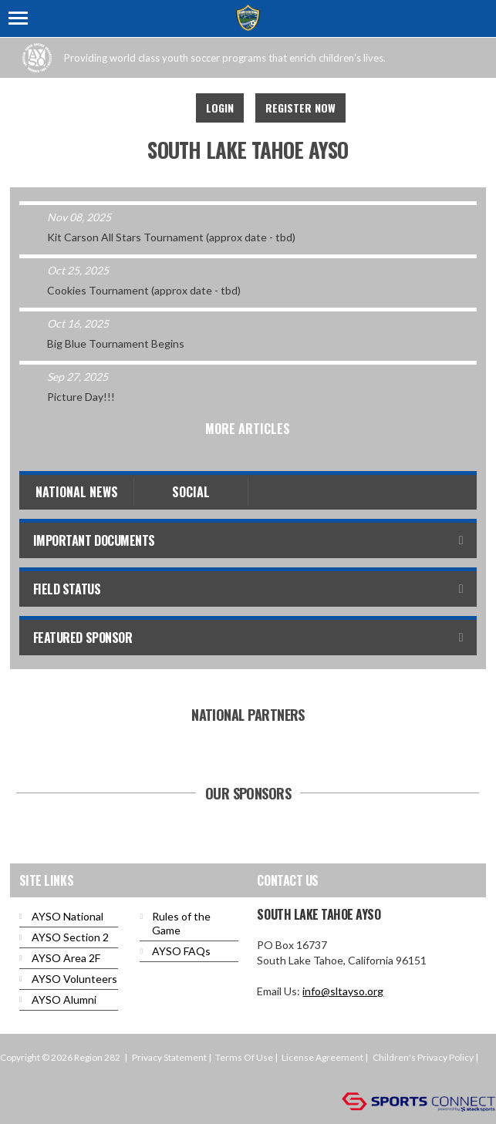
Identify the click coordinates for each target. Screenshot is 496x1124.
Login (220, 107)
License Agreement (322, 1057)
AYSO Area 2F (66, 957)
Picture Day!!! (81, 396)
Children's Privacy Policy (423, 1057)
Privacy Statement (169, 1057)
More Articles (247, 428)
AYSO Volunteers (74, 978)
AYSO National (67, 916)
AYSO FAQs (181, 950)
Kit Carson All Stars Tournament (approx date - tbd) (171, 237)
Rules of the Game (181, 923)
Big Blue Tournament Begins (115, 343)
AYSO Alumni (64, 999)
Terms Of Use (244, 1057)
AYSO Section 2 (70, 937)
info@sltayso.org (342, 991)
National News (76, 492)
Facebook (163, 108)
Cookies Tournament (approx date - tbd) (144, 290)
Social (191, 492)
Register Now (300, 107)
